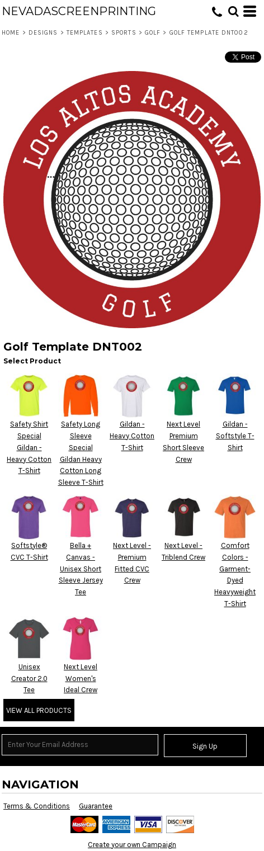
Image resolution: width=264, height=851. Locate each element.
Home (11, 32)
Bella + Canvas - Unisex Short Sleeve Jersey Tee (81, 568)
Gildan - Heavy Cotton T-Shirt (132, 436)
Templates (85, 32)
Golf (153, 32)
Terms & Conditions (36, 806)
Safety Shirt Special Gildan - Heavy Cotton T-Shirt (29, 447)
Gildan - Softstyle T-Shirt (235, 436)
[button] (233, 11)
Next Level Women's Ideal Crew (80, 678)
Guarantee (95, 806)
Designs (43, 32)
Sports (123, 32)
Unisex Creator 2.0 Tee (29, 678)
